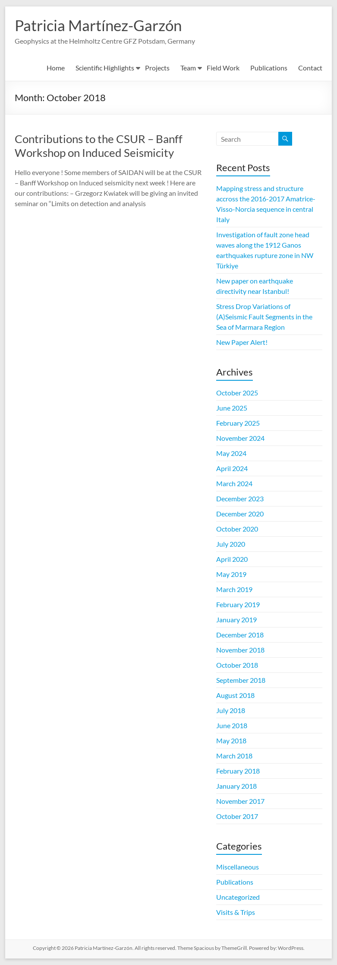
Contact (310, 68)
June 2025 (231, 408)
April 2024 (232, 468)
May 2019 (231, 574)
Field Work (223, 68)
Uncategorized (238, 897)
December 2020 (240, 514)
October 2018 (237, 665)
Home (56, 68)
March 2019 (234, 589)
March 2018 (234, 756)
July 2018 (230, 710)
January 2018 (236, 786)
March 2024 (234, 483)
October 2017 (237, 816)
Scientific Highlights (105, 68)
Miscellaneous (237, 867)
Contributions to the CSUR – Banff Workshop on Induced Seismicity (99, 145)
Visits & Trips (235, 912)
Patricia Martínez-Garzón (101, 25)
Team (188, 68)
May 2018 (231, 740)
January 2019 (236, 619)
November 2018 (240, 650)
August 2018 (235, 695)
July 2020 (230, 544)
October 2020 (237, 529)
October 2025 (237, 393)
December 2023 (240, 498)
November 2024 (240, 438)
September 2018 (240, 680)
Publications (268, 68)
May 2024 (231, 453)
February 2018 (238, 771)
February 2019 (238, 604)
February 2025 (238, 423)
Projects (157, 68)
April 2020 (232, 559)
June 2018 (231, 725)
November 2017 (240, 801)
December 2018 (240, 635)
